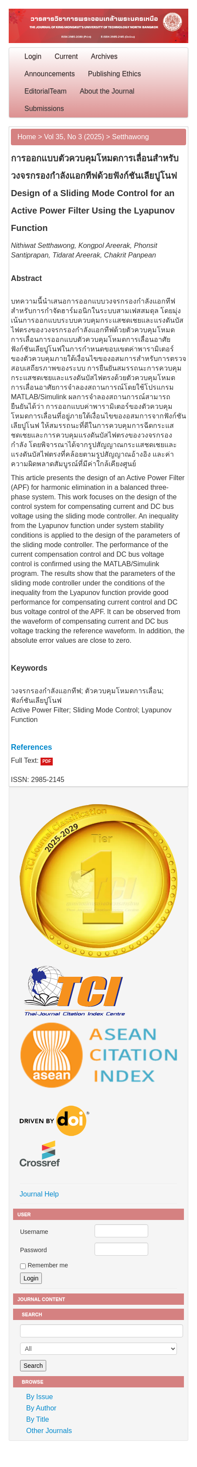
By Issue (39, 1396)
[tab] (98, 747)
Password (33, 1249)
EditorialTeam (45, 91)
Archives (104, 56)
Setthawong (130, 136)
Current (66, 56)
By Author (41, 1408)
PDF (46, 761)
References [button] (31, 747)
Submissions (44, 108)
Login (32, 56)
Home (26, 136)
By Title (37, 1419)
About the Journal (107, 91)
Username (34, 1231)
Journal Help (39, 1194)
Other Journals (49, 1430)
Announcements (49, 73)
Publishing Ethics (114, 73)
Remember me (47, 1265)
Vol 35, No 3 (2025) (74, 136)
